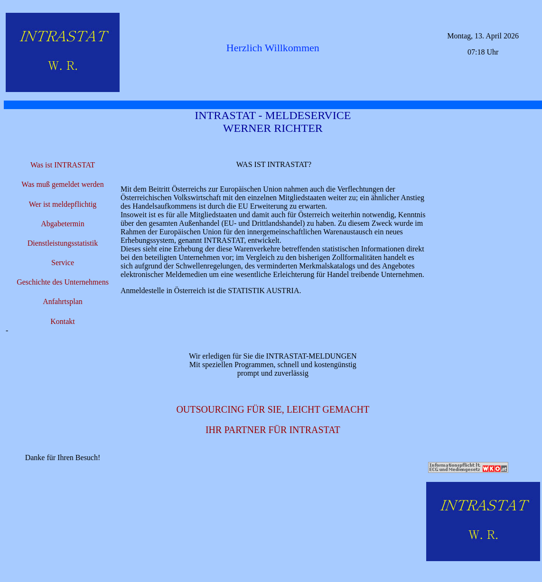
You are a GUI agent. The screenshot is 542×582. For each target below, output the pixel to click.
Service (62, 263)
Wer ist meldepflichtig (63, 204)
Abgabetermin (62, 224)
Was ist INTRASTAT (62, 165)
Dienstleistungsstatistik (63, 243)
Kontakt (62, 321)
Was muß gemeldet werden (62, 184)
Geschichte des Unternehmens (63, 282)
